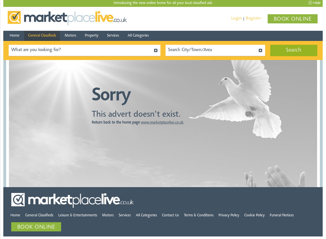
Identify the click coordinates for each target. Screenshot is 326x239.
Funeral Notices (282, 215)
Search (293, 50)
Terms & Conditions (198, 215)
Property (91, 36)
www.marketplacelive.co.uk (162, 123)
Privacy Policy (229, 215)
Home (14, 36)
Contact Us (170, 215)
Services (113, 36)
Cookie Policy (254, 215)
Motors (70, 36)
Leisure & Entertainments (77, 215)
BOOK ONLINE (293, 19)
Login (236, 18)
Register (253, 18)
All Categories (138, 36)
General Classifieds (42, 36)
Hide (314, 3)
